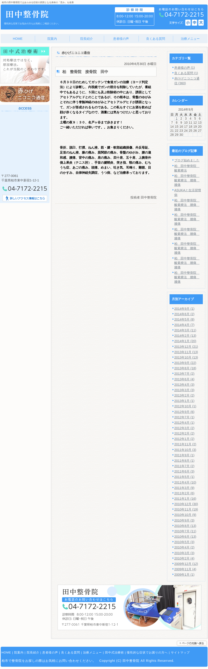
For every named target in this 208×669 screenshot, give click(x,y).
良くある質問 (70, 652)
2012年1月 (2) (184, 439)
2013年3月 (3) (184, 390)
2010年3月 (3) (184, 553)
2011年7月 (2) (184, 466)
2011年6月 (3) (184, 471)
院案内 (19, 652)
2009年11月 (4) (185, 569)
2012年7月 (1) (184, 417)
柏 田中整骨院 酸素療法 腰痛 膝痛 (186, 180)
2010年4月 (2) (184, 547)
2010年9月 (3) (184, 520)
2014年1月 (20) (185, 341)
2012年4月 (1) (184, 422)
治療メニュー (92, 652)
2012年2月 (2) (184, 433)
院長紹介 (33, 652)
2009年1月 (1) (184, 574)
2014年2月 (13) (185, 335)
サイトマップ (180, 652)
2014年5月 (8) (184, 319)
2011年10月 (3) (185, 450)
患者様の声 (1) (184, 67)
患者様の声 (50, 652)
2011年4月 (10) (185, 482)
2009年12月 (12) (186, 564)
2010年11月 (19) (186, 509)
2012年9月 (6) (184, 412)
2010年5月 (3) (184, 542)
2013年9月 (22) (185, 363)
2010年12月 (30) (186, 504)
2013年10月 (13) (186, 357)
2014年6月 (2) (184, 314)
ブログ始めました (186, 160)
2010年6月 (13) (185, 536)
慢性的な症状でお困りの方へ (147, 652)
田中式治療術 (114, 652)
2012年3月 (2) (184, 428)
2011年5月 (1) (184, 477)
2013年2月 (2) (184, 395)
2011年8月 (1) (184, 460)
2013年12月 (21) (186, 346)
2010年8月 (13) (185, 526)
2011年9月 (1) (184, 455)
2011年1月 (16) (185, 498)
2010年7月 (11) (185, 531)
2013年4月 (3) (184, 384)
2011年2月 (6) (184, 493)
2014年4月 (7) (184, 325)
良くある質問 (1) (186, 73)
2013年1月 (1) (184, 401)
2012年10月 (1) (185, 406)
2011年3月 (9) (184, 488)
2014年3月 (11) (185, 330)
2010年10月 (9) (185, 515)
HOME (6, 652)
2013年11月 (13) (186, 352)
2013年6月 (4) (184, 379)
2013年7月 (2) (184, 373)
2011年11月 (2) (185, 444)
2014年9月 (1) (184, 308)
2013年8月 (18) (185, 368)
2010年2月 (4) (184, 558)
